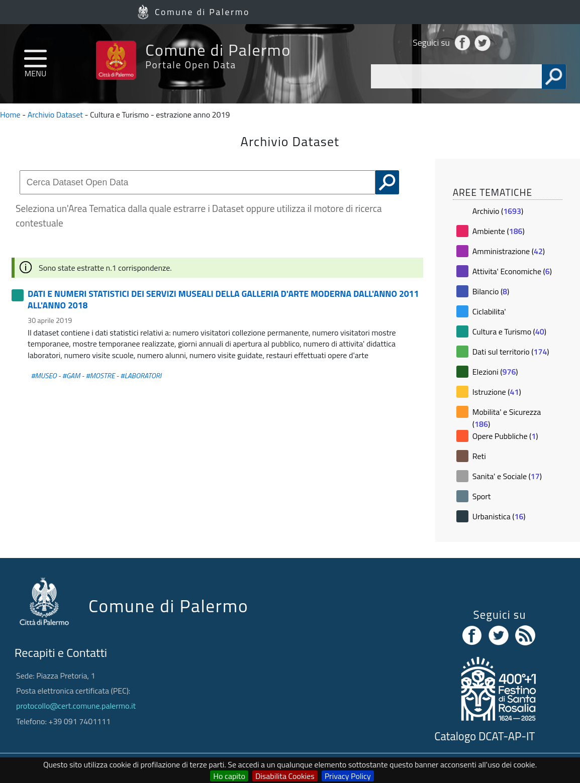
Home (10, 114)
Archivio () (497, 211)
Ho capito (229, 775)
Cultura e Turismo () (509, 331)
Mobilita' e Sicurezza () (506, 418)
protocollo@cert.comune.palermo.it (76, 706)
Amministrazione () (508, 251)
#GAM (71, 375)
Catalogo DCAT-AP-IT (484, 736)
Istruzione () (496, 392)
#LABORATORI (140, 375)
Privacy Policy (348, 775)
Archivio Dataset (55, 114)
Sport (481, 496)
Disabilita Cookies (285, 775)
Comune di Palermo (202, 12)
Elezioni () (495, 372)
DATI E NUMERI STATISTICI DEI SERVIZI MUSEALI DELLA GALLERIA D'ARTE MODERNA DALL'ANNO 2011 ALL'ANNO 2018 (223, 299)
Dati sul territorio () (510, 352)
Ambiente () (498, 231)
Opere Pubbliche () (505, 436)
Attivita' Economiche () (512, 271)
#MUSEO (43, 375)
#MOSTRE (100, 375)
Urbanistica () (499, 516)
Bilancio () (491, 291)
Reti (479, 456)
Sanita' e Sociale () (507, 476)
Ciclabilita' (489, 311)
